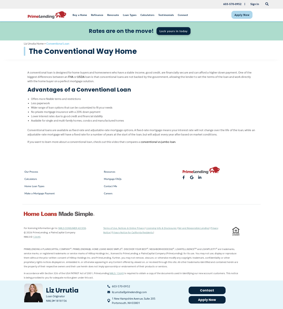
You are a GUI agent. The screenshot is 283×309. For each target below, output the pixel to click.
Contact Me (110, 186)
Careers (108, 193)
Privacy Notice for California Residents (132, 232)
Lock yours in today (174, 31)
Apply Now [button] (207, 299)
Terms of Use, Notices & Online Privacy (124, 228)
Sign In (254, 4)
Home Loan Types (35, 186)
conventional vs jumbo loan (158, 142)
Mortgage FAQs (113, 178)
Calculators (31, 178)
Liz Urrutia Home (34, 43)
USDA (80, 77)
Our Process (31, 171)
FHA (70, 77)
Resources (109, 171)
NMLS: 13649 (116, 273)
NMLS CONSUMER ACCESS (72, 228)
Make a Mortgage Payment (40, 193)
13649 (36, 236)
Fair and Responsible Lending (194, 228)
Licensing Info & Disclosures (161, 228)
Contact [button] (207, 290)
